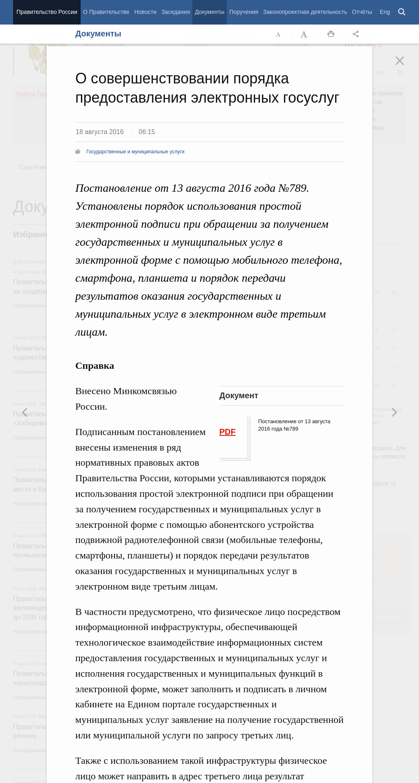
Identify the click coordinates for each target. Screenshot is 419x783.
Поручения (243, 12)
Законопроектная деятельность (305, 12)
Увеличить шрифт (305, 34)
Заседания (175, 12)
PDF (227, 431)
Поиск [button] (402, 12)
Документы (209, 12)
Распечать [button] (331, 34)
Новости (145, 12)
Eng (385, 12)
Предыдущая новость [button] (394, 412)
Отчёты (362, 12)
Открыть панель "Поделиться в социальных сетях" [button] (357, 34)
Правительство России (46, 12)
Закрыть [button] (405, 66)
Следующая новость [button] (25, 412)
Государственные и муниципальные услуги (135, 152)
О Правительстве (106, 12)
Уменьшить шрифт (278, 34)
